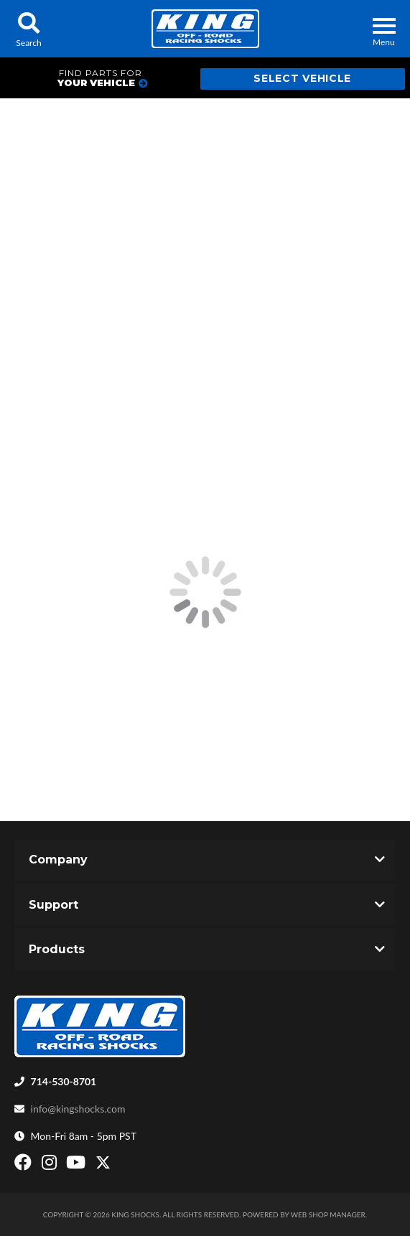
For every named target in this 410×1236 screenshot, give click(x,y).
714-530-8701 (64, 1081)
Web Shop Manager (328, 1214)
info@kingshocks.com (78, 1108)
